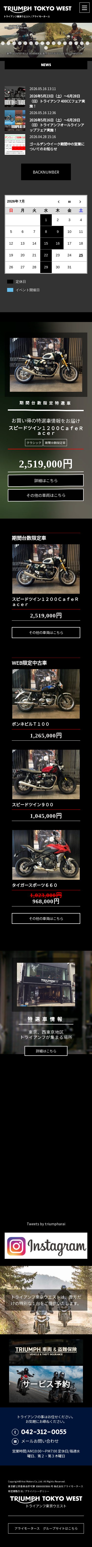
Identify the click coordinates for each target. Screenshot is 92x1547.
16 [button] (87, 43)
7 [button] (37, 43)
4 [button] (20, 43)
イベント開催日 (28, 290)
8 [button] (42, 43)
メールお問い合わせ (35, 1441)
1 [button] (3, 43)
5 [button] (25, 43)
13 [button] (70, 43)
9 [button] (48, 43)
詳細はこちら (46, 1050)
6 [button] (31, 43)
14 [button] (76, 43)
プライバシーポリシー (37, 1491)
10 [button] (53, 43)
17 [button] (46, 48)
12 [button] (65, 43)
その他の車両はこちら (46, 632)
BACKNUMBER (46, 172)
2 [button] (8, 43)
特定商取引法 (15, 1491)
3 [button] (14, 43)
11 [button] (59, 43)
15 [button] (82, 43)
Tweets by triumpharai (46, 1223)
